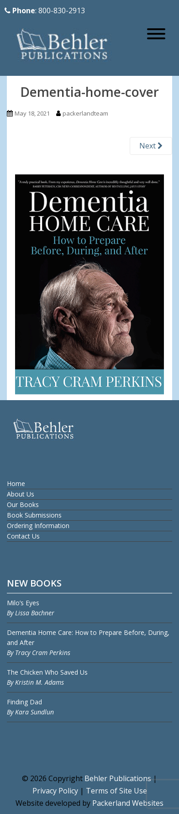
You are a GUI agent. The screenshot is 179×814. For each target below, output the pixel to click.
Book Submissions (34, 515)
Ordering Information (38, 525)
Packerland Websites (127, 803)
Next (151, 146)
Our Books (23, 504)
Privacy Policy (55, 791)
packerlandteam (85, 113)
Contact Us (23, 536)
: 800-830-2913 (45, 10)
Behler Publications (118, 778)
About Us (20, 494)
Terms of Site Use (116, 791)
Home (16, 483)
